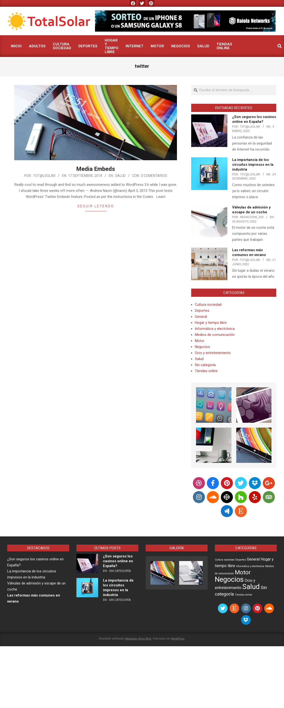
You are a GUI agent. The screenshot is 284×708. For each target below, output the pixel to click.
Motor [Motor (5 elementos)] (243, 572)
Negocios (202, 347)
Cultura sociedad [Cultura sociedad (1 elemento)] (224, 559)
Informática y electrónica (215, 328)
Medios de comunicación (215, 335)
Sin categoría (205, 365)
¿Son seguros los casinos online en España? (118, 561)
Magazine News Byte (138, 638)
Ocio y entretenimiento (213, 353)
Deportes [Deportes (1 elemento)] (240, 559)
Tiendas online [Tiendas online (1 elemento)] (243, 594)
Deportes (202, 310)
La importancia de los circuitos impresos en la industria (252, 165)
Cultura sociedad (208, 304)
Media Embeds (95, 169)
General (201, 316)
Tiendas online (206, 371)
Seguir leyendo (95, 206)
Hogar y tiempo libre (211, 322)
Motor (199, 341)
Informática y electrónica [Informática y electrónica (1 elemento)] (250, 566)
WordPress (177, 638)
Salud (120, 176)
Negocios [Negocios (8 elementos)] (229, 579)
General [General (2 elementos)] (253, 559)
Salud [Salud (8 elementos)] (251, 587)
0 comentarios (154, 176)
